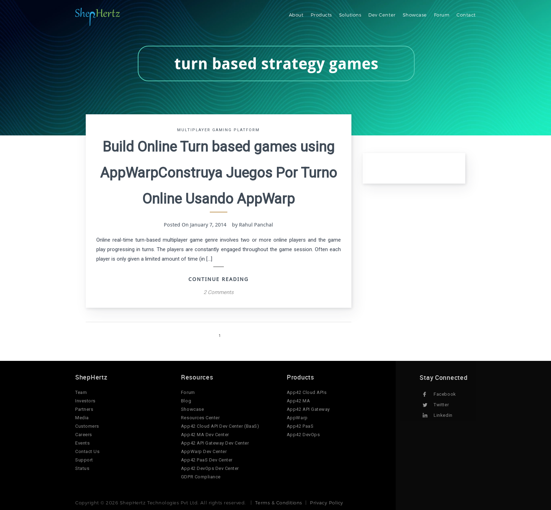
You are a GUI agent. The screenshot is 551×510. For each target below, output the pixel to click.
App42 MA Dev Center (205, 434)
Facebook (445, 394)
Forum (442, 15)
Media (82, 417)
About (296, 15)
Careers (83, 434)
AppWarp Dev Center (204, 451)
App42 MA (298, 400)
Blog (186, 400)
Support (84, 460)
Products (321, 15)
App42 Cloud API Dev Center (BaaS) (220, 426)
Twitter (441, 404)
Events (82, 443)
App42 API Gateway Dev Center (215, 443)
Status (82, 468)
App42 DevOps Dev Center (210, 468)
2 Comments (218, 292)
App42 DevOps (303, 434)
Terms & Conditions (278, 502)
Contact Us (87, 451)
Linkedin (443, 415)
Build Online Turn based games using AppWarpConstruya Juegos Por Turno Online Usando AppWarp (218, 173)
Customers (87, 426)
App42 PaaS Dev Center (207, 460)
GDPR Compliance (201, 476)
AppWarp (297, 417)
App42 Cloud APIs (306, 392)
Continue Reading (218, 278)
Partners (84, 409)
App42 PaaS (300, 426)
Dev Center (381, 15)
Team (81, 392)
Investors (85, 400)
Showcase (415, 15)
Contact (466, 15)
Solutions (350, 15)
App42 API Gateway (308, 409)
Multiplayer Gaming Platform (218, 130)
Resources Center (200, 417)
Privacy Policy (326, 502)
